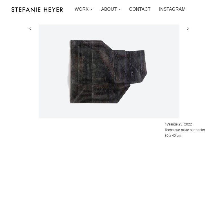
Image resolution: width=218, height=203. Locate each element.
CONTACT (140, 9)
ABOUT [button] (111, 9)
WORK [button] (84, 9)
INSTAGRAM (172, 9)
